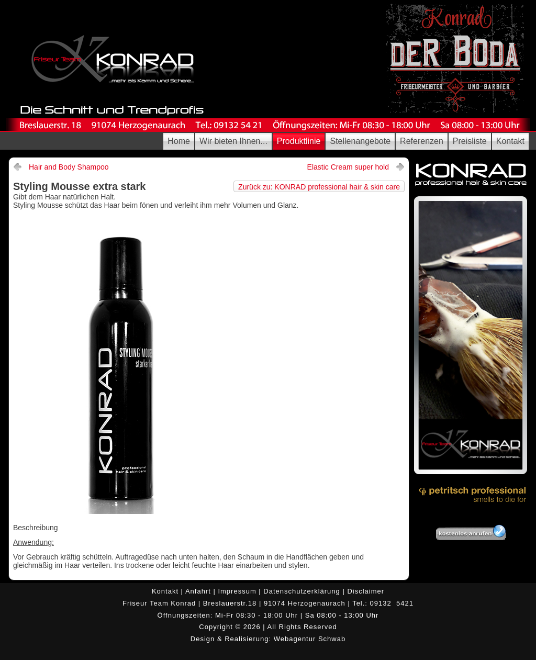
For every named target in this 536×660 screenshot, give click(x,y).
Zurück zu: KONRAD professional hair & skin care (319, 187)
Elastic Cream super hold (348, 167)
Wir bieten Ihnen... (233, 141)
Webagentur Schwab (309, 639)
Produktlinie (299, 141)
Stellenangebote (360, 141)
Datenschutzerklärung (301, 591)
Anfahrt (198, 591)
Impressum (236, 591)
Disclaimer (365, 591)
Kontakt (510, 141)
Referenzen (421, 141)
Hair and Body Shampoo (69, 167)
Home (179, 141)
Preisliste (470, 141)
